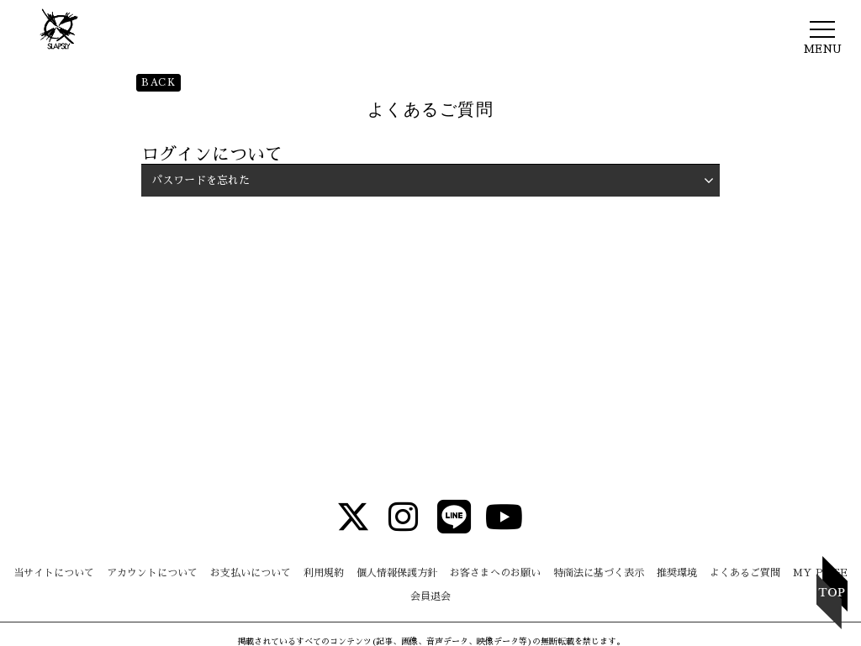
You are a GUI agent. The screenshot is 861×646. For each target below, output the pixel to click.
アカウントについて (152, 573)
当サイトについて (53, 573)
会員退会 (430, 596)
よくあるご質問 (745, 573)
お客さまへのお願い (495, 573)
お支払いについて (250, 573)
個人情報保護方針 (397, 573)
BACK (158, 82)
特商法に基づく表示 (598, 573)
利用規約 (324, 573)
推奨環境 (677, 573)
